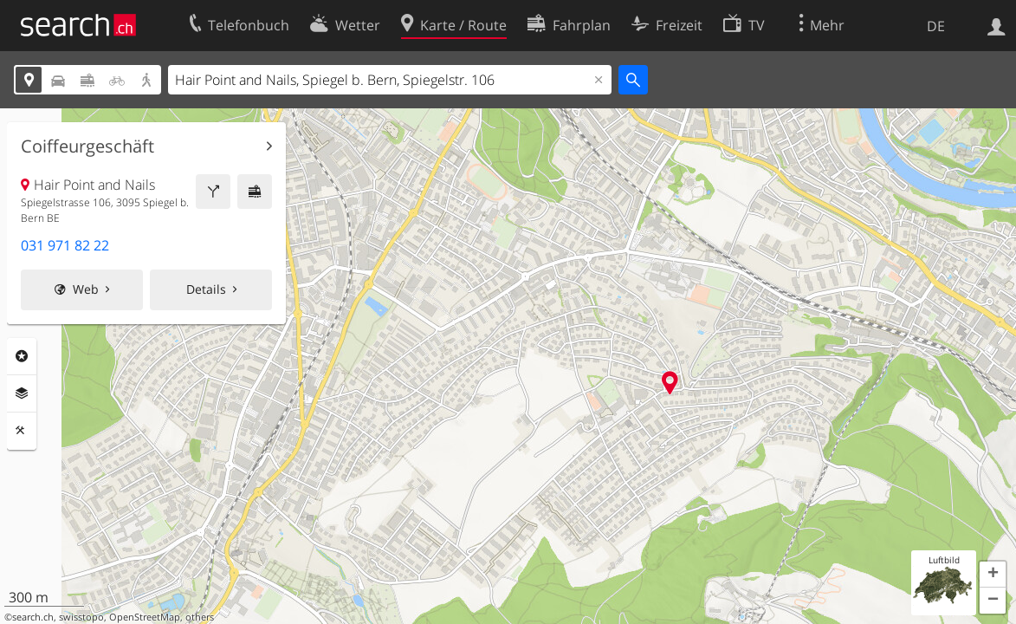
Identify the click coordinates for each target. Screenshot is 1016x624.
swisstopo (81, 617)
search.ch (33, 617)
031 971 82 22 (65, 245)
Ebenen (21, 393)
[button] (993, 575)
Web (86, 289)
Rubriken (21, 356)
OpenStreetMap (144, 617)
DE (936, 26)
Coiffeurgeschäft (87, 146)
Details (206, 289)
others (199, 617)
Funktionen (21, 431)
